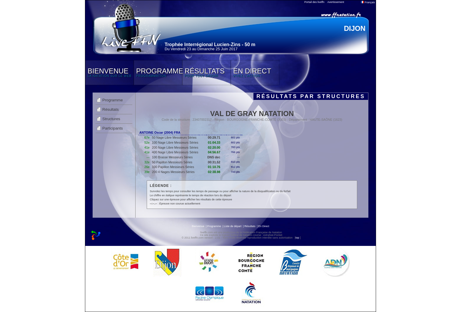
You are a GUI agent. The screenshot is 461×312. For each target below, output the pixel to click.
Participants (112, 128)
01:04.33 (214, 142)
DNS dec (213, 157)
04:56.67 (214, 152)
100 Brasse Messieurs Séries (172, 157)
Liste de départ (233, 226)
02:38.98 (214, 172)
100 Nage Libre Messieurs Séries (175, 142)
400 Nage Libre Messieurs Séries (175, 152)
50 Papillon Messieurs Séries (172, 162)
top (297, 237)
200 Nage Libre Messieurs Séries (175, 147)
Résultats (110, 109)
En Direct (263, 226)
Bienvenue (198, 226)
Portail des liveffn (314, 2)
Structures (111, 119)
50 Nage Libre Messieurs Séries (174, 137)
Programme (112, 100)
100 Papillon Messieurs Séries (173, 167)
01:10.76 (214, 167)
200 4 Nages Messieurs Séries (173, 172)
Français (368, 2)
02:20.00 (214, 147)
